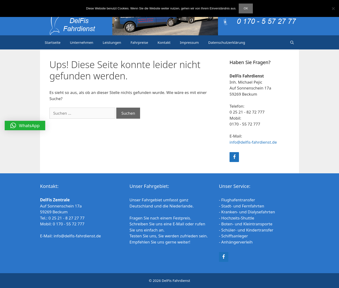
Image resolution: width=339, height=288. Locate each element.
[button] (25, 125)
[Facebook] (234, 157)
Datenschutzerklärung (226, 42)
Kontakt (163, 42)
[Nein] (333, 8)
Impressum (189, 42)
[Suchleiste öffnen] (292, 42)
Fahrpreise (139, 42)
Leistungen (112, 42)
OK (246, 8)
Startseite (53, 42)
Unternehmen (81, 42)
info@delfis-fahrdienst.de (253, 142)
